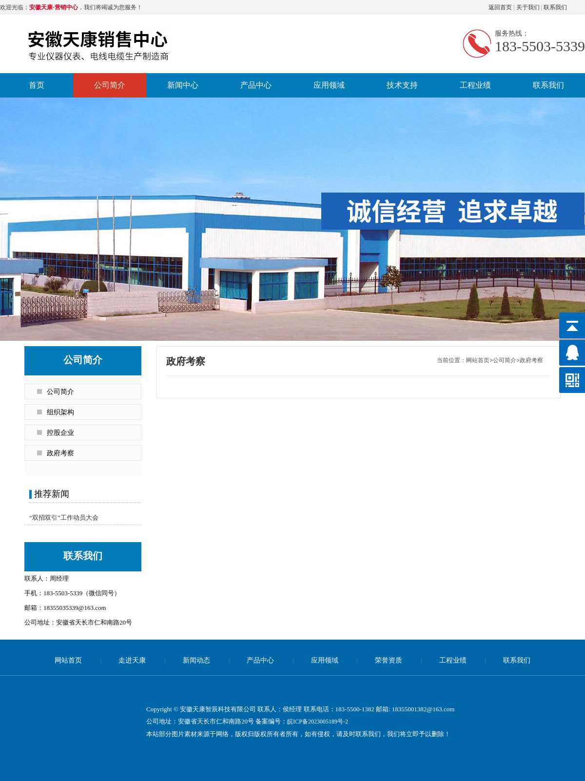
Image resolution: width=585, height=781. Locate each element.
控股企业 (60, 432)
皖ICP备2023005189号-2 (317, 721)
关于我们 (528, 7)
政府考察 (60, 453)
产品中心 (256, 85)
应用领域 (329, 85)
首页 (36, 85)
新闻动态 (196, 660)
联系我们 (555, 7)
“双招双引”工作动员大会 (63, 517)
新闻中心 (182, 85)
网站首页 (477, 360)
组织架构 (60, 412)
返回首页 (500, 7)
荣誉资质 (388, 660)
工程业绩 (475, 85)
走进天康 (132, 660)
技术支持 (402, 85)
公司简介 (109, 85)
